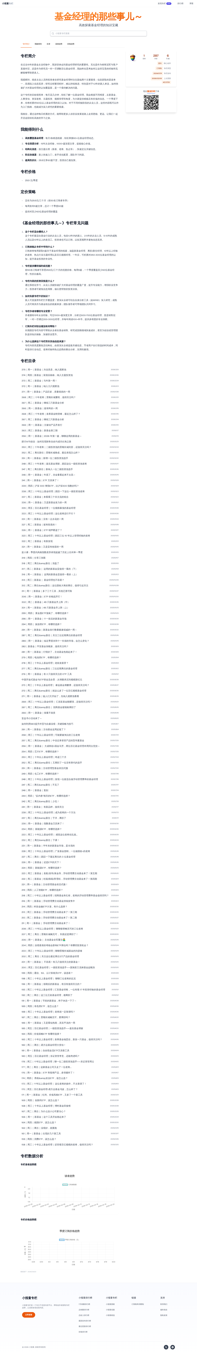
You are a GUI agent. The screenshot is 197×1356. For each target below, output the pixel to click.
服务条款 (163, 1310)
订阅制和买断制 (138, 1304)
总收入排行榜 (84, 1315)
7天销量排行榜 (84, 1304)
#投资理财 (166, 82)
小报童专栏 (29, 1298)
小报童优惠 (110, 1310)
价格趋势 (70, 44)
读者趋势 (58, 44)
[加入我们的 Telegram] (172, 1347)
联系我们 (163, 1304)
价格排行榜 (83, 1332)
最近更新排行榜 (85, 1326)
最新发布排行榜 (85, 1321)
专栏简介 (26, 44)
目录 (48, 44)
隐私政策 (163, 1315)
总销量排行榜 (84, 1310)
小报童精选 (110, 1315)
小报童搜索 (110, 1304)
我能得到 (38, 44)
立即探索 (28, 1315)
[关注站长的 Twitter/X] (166, 1347)
